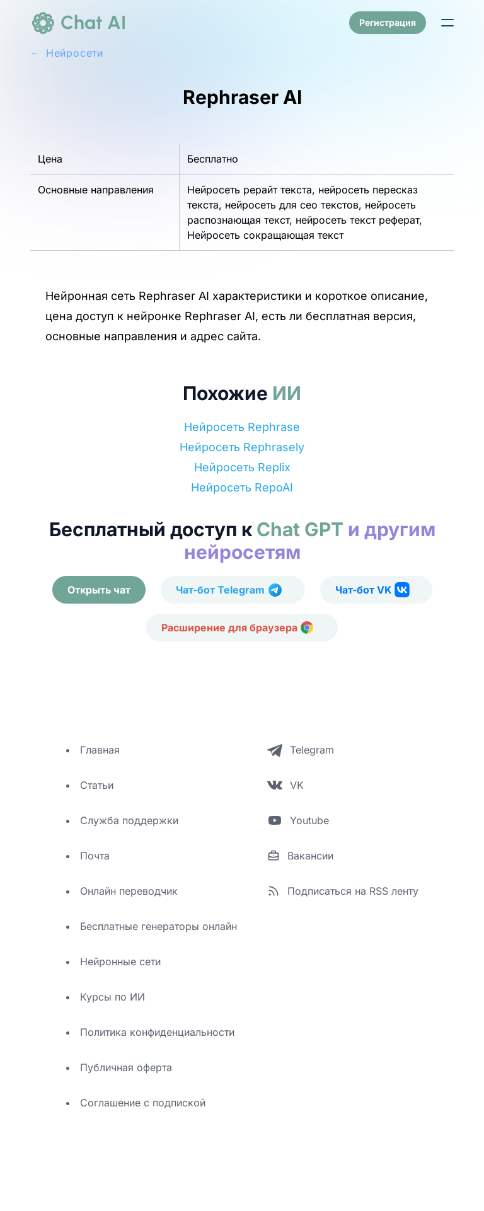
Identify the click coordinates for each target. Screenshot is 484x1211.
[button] (447, 23)
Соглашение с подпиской (142, 1102)
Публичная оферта (126, 1067)
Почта (95, 855)
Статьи (96, 785)
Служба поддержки (129, 820)
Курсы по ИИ (112, 996)
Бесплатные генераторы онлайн (158, 926)
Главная (100, 749)
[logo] (78, 22)
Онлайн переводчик (129, 891)
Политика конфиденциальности (157, 1032)
